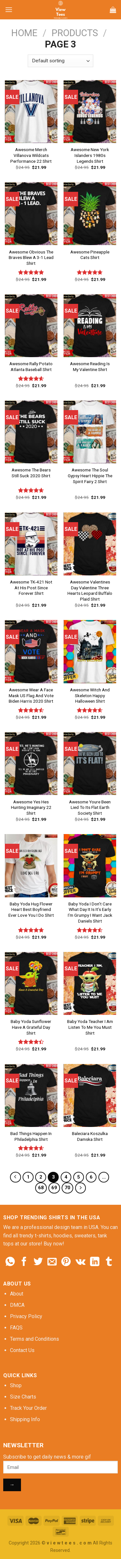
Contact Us (22, 1350)
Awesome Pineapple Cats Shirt (89, 254)
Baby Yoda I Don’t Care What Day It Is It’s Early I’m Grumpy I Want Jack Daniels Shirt (90, 912)
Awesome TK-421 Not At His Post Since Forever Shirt (31, 587)
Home (24, 32)
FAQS (16, 1328)
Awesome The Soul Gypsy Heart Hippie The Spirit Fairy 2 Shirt (90, 475)
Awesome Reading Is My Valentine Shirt (90, 366)
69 (54, 1188)
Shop (16, 1385)
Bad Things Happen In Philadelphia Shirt (31, 1136)
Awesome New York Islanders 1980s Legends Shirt (90, 155)
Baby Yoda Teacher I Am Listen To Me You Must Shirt (90, 1027)
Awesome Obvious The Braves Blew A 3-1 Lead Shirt (31, 257)
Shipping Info (25, 1419)
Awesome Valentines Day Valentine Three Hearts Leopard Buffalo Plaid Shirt (89, 590)
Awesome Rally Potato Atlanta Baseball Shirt (31, 366)
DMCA (17, 1305)
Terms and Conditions (34, 1339)
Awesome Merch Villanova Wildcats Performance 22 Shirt (31, 155)
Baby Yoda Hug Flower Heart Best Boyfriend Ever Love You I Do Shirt (31, 909)
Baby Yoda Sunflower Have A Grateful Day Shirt (31, 1027)
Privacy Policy (26, 1316)
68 (41, 1188)
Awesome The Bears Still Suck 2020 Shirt (31, 472)
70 (67, 1188)
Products (75, 32)
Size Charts (23, 1397)
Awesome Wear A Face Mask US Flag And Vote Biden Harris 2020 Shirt (31, 695)
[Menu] (9, 9)
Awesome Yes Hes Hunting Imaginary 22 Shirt (31, 807)
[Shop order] (60, 61)
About (16, 1294)
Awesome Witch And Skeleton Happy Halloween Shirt (90, 695)
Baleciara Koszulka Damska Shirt (90, 1136)
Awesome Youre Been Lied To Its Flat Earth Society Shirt (90, 807)
